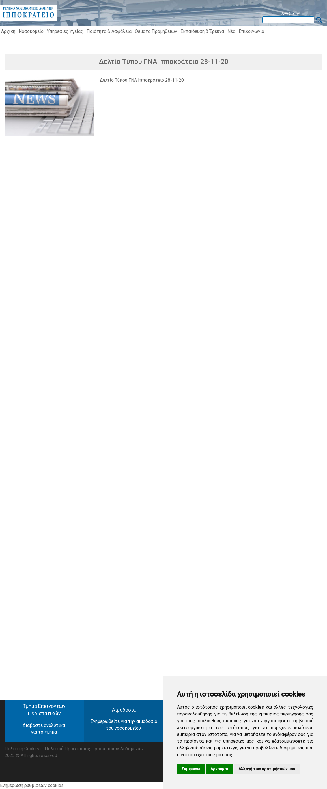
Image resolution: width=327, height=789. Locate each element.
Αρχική (8, 31)
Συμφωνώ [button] (191, 769)
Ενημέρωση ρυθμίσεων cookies (32, 785)
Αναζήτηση (291, 13)
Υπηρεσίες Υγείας (65, 31)
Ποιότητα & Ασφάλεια (109, 31)
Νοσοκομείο (31, 31)
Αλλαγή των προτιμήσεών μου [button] (266, 769)
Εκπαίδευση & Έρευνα (202, 31)
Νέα (231, 31)
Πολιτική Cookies (23, 748)
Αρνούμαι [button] (219, 769)
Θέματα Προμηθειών (156, 31)
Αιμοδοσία (124, 710)
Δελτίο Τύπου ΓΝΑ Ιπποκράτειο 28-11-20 (142, 80)
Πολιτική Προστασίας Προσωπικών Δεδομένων (94, 748)
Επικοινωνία (251, 31)
